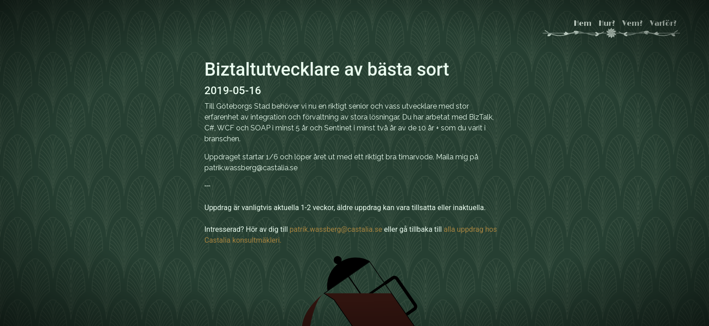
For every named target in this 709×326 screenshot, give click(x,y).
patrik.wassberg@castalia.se (336, 229)
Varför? (663, 23)
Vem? (632, 23)
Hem (582, 23)
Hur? (607, 23)
